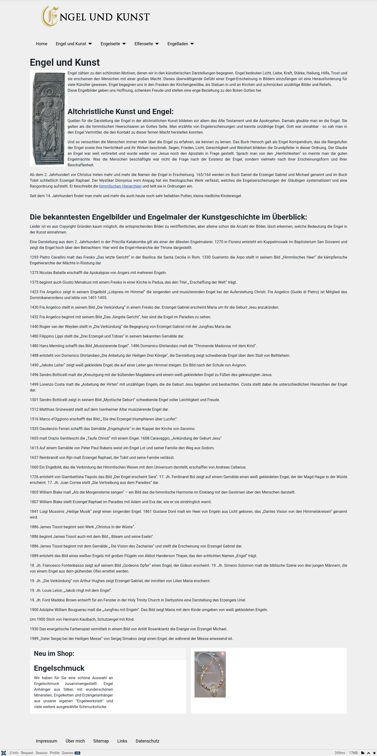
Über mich (75, 741)
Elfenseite (143, 43)
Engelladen (177, 43)
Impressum (46, 741)
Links (122, 741)
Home (41, 43)
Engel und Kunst (71, 43)
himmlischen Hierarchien (120, 186)
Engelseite (110, 43)
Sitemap (101, 741)
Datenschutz (147, 741)
